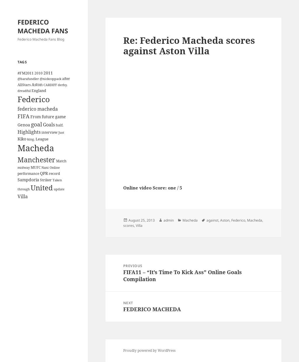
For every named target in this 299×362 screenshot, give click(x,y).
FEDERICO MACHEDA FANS (43, 26)
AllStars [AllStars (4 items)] (24, 84)
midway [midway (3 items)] (24, 168)
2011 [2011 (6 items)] (48, 73)
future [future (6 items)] (48, 116)
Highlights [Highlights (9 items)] (29, 132)
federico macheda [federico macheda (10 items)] (38, 109)
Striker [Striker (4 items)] (46, 179)
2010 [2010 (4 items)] (38, 73)
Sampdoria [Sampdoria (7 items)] (28, 179)
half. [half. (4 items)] (59, 125)
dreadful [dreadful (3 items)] (24, 91)
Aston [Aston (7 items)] (37, 84)
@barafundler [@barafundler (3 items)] (28, 79)
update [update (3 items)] (59, 189)
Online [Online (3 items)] (55, 168)
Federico (238, 220)
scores (128, 225)
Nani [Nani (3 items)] (45, 168)
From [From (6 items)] (35, 116)
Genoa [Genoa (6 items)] (24, 125)
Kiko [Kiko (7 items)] (22, 139)
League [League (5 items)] (42, 139)
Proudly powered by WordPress (149, 350)
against (212, 220)
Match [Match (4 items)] (61, 161)
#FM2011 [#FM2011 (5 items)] (26, 73)
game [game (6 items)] (60, 116)
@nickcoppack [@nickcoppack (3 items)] (50, 79)
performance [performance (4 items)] (28, 173)
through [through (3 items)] (24, 189)
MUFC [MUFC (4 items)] (36, 167)
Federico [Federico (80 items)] (34, 99)
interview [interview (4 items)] (49, 132)
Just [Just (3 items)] (61, 132)
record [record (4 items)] (54, 173)
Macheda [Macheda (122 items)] (36, 148)
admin (169, 220)
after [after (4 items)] (66, 78)
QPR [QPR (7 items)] (44, 173)
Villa (139, 225)
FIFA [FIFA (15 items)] (23, 116)
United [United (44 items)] (42, 187)
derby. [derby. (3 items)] (62, 85)
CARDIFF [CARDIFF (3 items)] (50, 85)
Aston (225, 220)
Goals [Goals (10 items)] (49, 124)
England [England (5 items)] (39, 90)
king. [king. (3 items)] (31, 139)
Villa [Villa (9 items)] (23, 196)
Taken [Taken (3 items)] (57, 180)
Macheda (190, 220)
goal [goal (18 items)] (36, 124)
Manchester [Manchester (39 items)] (36, 159)
